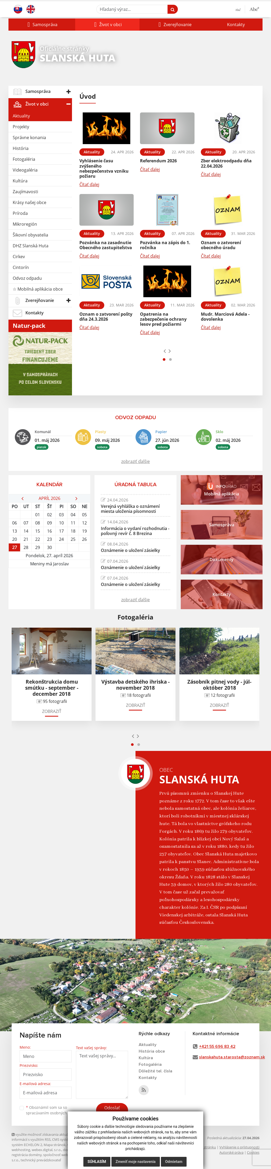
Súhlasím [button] (97, 1161)
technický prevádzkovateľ (41, 1160)
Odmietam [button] (173, 1161)
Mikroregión (25, 224)
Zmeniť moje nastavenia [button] (136, 1161)
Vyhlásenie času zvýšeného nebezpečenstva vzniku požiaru (104, 168)
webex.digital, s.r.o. (46, 1149)
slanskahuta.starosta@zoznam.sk (232, 1057)
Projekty (21, 127)
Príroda (20, 213)
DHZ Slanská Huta (30, 246)
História (21, 148)
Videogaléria (25, 170)
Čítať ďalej (89, 184)
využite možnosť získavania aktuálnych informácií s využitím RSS (44, 1137)
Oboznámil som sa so (53, 1110)
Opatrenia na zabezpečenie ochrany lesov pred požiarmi (163, 319)
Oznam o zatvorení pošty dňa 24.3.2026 (105, 316)
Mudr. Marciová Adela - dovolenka (225, 316)
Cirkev (19, 256)
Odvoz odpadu (27, 278)
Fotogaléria (24, 159)
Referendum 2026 (158, 161)
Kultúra (20, 181)
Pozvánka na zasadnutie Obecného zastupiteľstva (105, 245)
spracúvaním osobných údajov (53, 1112)
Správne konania (29, 137)
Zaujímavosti (25, 192)
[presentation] (165, 351)
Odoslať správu (112, 1111)
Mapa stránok (55, 1144)
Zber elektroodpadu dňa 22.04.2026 (226, 163)
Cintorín (21, 267)
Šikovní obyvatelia (30, 235)
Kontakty (236, 24)
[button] (41, 24)
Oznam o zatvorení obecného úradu (221, 245)
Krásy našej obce (29, 202)
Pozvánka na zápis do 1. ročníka (165, 245)
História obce (152, 1051)
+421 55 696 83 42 (217, 1046)
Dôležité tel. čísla (155, 1071)
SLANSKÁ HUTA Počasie (49, 588)
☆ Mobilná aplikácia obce (38, 289)
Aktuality (21, 116)
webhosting (21, 1149)
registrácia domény (27, 1154)
